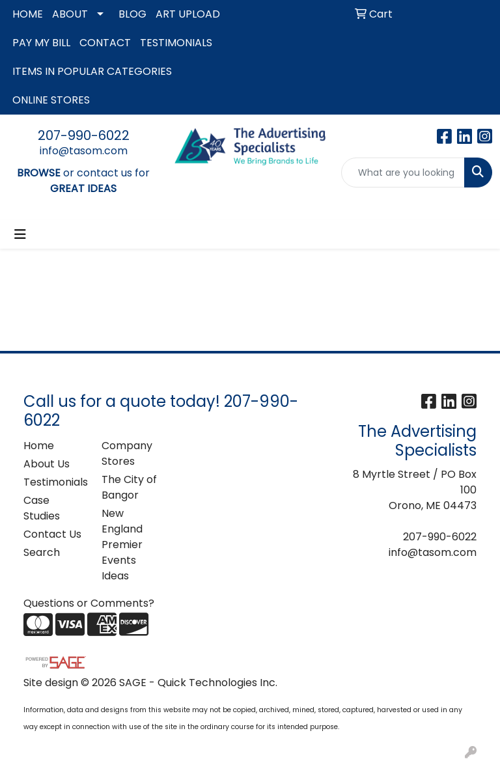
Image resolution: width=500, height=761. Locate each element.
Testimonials (54, 482)
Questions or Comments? (88, 603)
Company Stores (127, 453)
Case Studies (41, 508)
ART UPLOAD (188, 14)
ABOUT (70, 14)
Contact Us (52, 534)
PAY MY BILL (41, 42)
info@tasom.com (84, 150)
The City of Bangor (129, 487)
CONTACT (105, 42)
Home (38, 445)
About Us (46, 463)
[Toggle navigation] (20, 234)
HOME (27, 14)
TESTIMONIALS (176, 42)
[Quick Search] (403, 172)
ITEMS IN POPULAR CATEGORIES (92, 71)
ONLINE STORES (51, 99)
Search (41, 552)
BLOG (132, 14)
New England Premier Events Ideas (122, 544)
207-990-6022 (84, 135)
